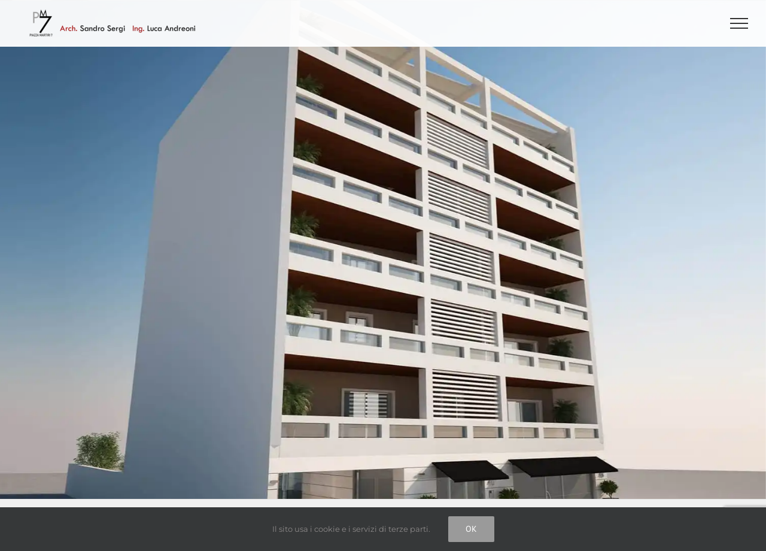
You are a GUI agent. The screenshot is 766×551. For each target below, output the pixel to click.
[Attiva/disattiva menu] (739, 23)
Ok (471, 528)
